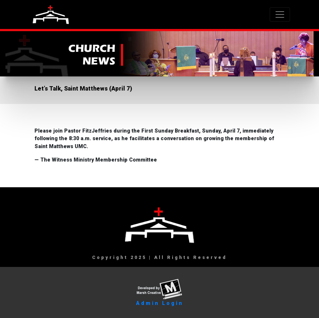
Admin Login (159, 303)
